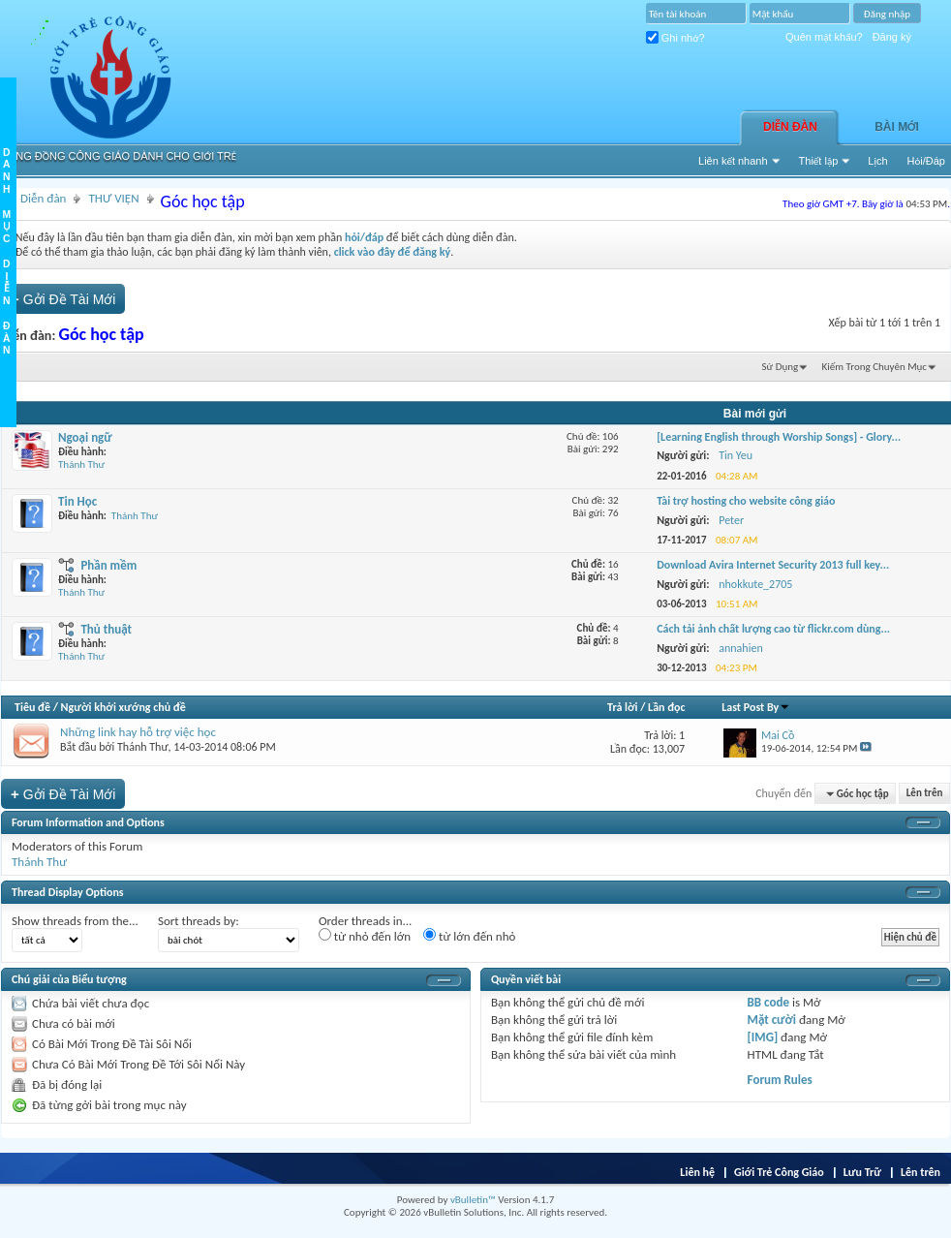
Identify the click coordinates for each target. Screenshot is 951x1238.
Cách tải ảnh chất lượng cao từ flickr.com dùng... (773, 628)
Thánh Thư (81, 464)
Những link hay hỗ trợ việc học (138, 732)
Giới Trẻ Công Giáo (779, 1172)
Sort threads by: (198, 920)
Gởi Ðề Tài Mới (63, 299)
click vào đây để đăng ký (392, 252)
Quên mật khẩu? (824, 37)
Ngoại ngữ (85, 437)
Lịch (877, 161)
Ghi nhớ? (675, 38)
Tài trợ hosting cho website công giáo (746, 501)
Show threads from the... (75, 920)
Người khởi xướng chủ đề (123, 707)
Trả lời (622, 707)
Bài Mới (896, 127)
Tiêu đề (32, 707)
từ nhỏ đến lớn (365, 936)
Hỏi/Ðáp (926, 161)
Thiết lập (819, 161)
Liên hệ (697, 1172)
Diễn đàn (790, 127)
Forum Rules (780, 1079)
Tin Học (77, 501)
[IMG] (763, 1037)
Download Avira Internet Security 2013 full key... (773, 565)
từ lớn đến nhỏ (469, 936)
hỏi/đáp (364, 237)
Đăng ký (892, 37)
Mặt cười (772, 1019)
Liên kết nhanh (733, 161)
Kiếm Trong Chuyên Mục (874, 366)
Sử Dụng (780, 366)
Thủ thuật (106, 629)
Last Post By (755, 707)
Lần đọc (666, 707)
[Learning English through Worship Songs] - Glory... (779, 437)
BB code (768, 1002)
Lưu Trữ (862, 1172)
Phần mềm (108, 565)
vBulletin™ (473, 1199)
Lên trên (924, 794)
